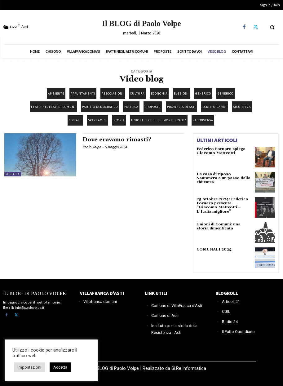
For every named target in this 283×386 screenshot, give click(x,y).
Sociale (75, 120)
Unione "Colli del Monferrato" (159, 120)
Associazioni (112, 93)
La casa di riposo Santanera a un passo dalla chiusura (223, 178)
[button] (272, 27)
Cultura (137, 93)
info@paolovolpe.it (29, 307)
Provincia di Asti (181, 106)
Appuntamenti (82, 93)
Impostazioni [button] (29, 367)
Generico (203, 93)
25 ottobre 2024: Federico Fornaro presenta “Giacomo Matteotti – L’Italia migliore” (222, 205)
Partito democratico (100, 106)
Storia (119, 120)
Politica (131, 106)
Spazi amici (97, 120)
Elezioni (181, 93)
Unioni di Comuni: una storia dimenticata (218, 226)
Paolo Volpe (91, 146)
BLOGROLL (226, 293)
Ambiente (56, 93)
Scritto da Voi (214, 106)
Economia (159, 93)
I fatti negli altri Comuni (53, 106)
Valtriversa (203, 120)
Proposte (153, 106)
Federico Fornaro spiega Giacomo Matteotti (221, 151)
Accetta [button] (60, 367)
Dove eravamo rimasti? (116, 139)
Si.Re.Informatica (188, 368)
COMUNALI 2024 (214, 249)
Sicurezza (242, 106)
